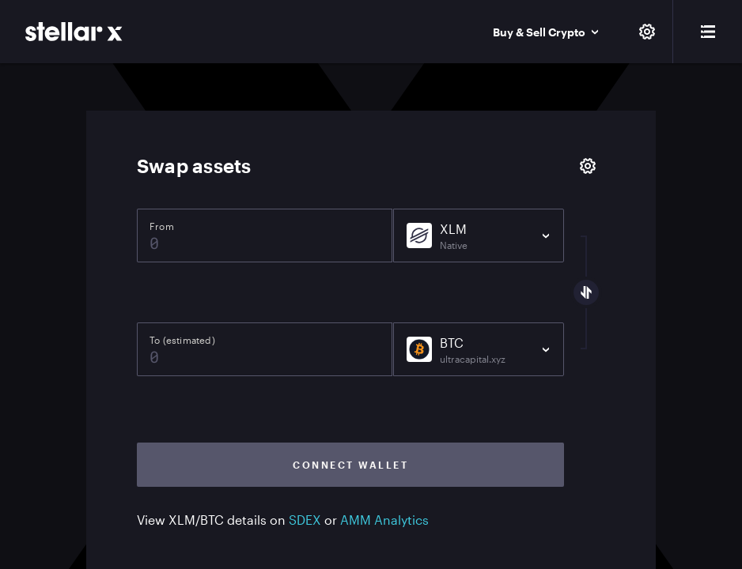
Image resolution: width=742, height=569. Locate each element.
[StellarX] (74, 31)
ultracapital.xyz (472, 358)
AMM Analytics (384, 519)
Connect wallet (350, 464)
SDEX (305, 519)
